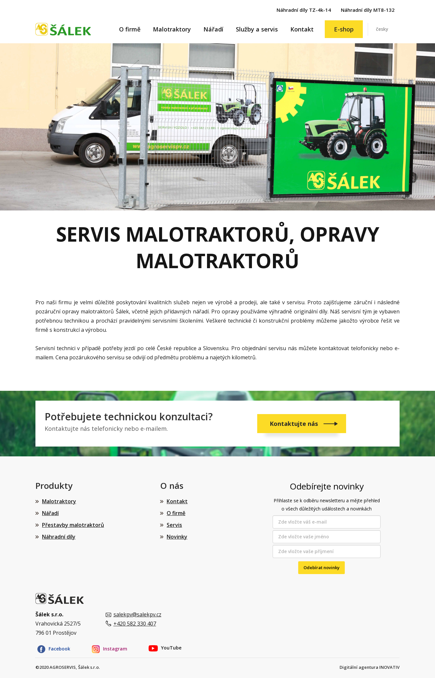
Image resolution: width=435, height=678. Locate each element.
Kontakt (302, 29)
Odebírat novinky (321, 567)
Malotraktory (172, 29)
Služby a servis (257, 29)
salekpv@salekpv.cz (137, 614)
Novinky (177, 536)
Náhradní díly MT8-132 (368, 10)
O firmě (129, 29)
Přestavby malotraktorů (73, 524)
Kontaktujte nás (295, 424)
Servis (174, 524)
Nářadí (213, 29)
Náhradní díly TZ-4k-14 (304, 10)
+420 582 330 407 (135, 623)
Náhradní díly (58, 536)
